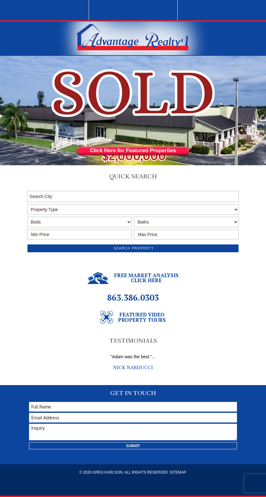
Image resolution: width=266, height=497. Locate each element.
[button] (133, 196)
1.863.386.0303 (133, 10)
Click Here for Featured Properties (133, 150)
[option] (133, 362)
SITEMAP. (178, 472)
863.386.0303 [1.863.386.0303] (133, 297)
